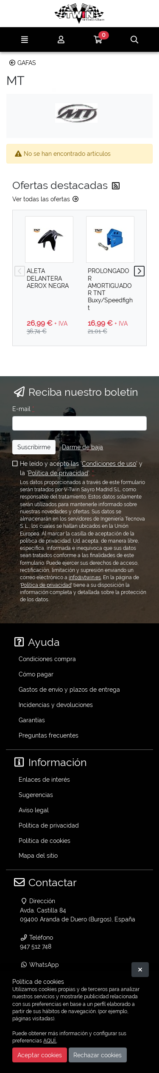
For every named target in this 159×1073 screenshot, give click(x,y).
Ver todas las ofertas (45, 199)
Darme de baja (82, 447)
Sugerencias (36, 794)
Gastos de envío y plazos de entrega (69, 689)
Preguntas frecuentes (48, 735)
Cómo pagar (36, 674)
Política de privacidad (58, 472)
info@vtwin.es (85, 577)
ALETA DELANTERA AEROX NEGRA (48, 278)
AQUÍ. (49, 1041)
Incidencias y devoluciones (56, 704)
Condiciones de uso (109, 463)
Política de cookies (44, 840)
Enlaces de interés (44, 779)
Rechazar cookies (97, 1055)
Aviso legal (34, 810)
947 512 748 (35, 946)
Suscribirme (33, 447)
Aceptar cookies (39, 1055)
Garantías (32, 720)
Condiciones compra (47, 658)
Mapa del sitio (38, 855)
